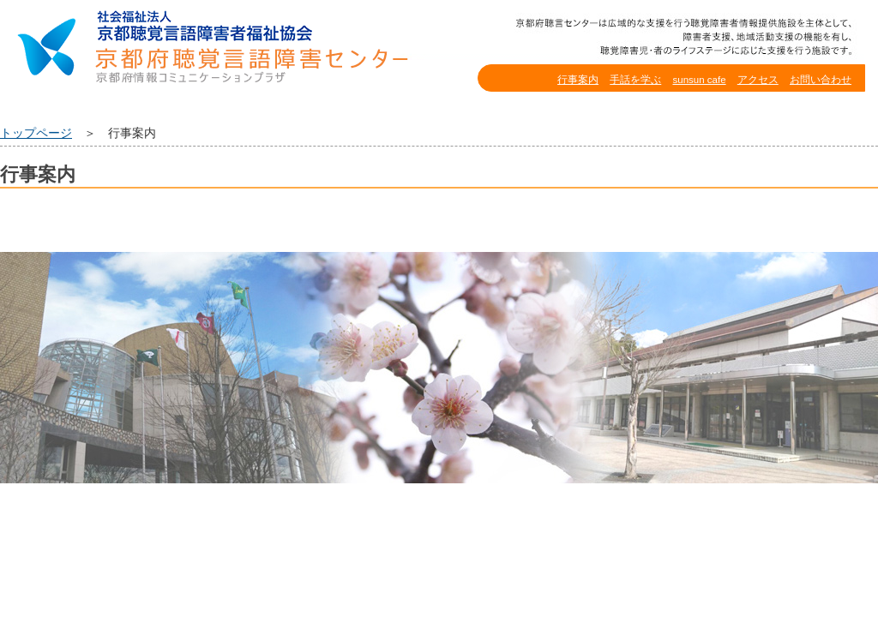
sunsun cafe (698, 80)
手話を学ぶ (635, 80)
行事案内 (577, 80)
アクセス (758, 80)
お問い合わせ (820, 80)
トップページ (36, 133)
